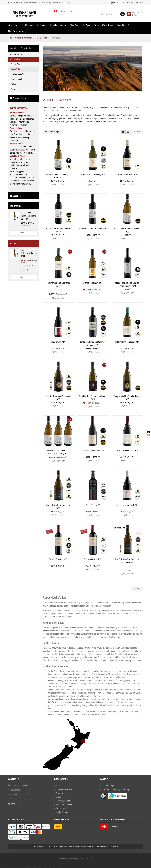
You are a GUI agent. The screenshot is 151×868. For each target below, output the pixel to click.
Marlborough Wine (18, 74)
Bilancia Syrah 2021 (58, 342)
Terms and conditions (64, 804)
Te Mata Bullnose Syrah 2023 (127, 450)
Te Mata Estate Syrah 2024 (127, 174)
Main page (13, 25)
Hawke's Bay (15, 69)
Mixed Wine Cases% (15, 31)
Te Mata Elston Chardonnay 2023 (127, 342)
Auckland (14, 89)
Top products (15, 205)
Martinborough (16, 79)
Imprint (58, 797)
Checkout (116, 3)
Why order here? (18, 98)
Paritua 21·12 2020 (93, 505)
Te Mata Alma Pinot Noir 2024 (93, 450)
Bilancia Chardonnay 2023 (93, 283)
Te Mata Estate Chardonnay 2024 (92, 174)
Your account (129, 3)
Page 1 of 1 (137, 132)
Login (141, 3)
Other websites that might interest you (116, 789)
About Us (59, 785)
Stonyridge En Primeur (57, 25)
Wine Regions (42, 38)
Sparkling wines (28, 25)
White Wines (74, 25)
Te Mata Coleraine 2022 (93, 559)
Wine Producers (16, 54)
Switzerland (109, 826)
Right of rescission (63, 801)
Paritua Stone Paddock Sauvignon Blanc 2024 (28, 216)
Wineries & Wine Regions (104, 25)
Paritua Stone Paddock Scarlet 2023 (92, 229)
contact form (14, 804)
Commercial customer (64, 789)
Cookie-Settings (62, 812)
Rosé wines (41, 25)
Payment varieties (62, 808)
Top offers (16, 243)
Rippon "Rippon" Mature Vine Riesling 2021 (29, 253)
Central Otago (16, 64)
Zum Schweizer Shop (64, 11)
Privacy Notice (61, 793)
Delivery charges (108, 785)
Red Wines (87, 25)
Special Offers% (123, 25)
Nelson (13, 84)
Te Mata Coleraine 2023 (58, 559)
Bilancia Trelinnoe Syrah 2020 (127, 505)
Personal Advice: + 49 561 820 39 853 (22, 3)
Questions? (16, 195)
